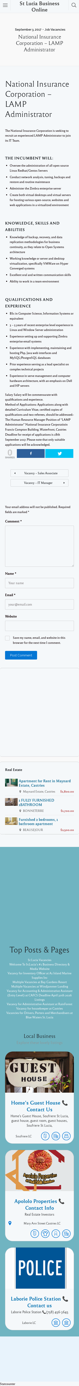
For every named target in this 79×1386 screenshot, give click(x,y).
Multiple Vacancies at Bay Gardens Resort (39, 982)
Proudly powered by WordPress (29, 1364)
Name (10, 573)
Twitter (51, 1358)
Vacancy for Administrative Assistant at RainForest (39, 1004)
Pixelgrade (39, 1369)
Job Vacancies (55, 29)
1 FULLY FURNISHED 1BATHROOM (36, 802)
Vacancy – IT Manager (38, 483)
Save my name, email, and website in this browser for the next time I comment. (39, 640)
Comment (13, 521)
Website (11, 616)
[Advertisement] (39, 712)
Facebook (35, 1358)
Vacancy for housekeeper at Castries (39, 1008)
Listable (61, 1364)
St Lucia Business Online (39, 6)
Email (10, 595)
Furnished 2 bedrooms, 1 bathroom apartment (38, 821)
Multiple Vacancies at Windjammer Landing (39, 986)
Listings (40, 999)
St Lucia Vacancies (39, 960)
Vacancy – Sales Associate (41, 473)
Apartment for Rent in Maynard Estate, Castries (45, 783)
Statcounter (7, 1384)
